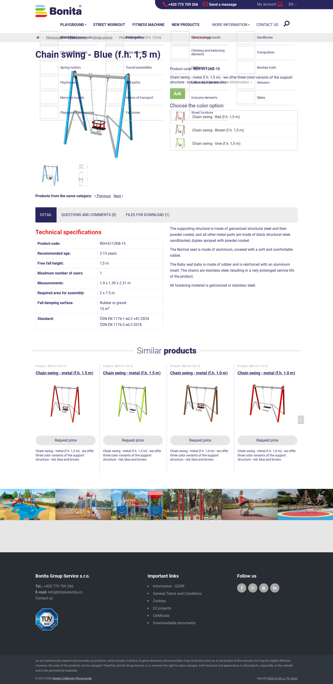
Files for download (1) (147, 215)
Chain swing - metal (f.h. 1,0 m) (199, 372)
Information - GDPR (168, 586)
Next (118, 196)
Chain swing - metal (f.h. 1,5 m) (64, 372)
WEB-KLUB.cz (276, 678)
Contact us (44, 598)
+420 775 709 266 (180, 4)
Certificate (161, 615)
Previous (103, 196)
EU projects (162, 608)
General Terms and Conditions (177, 593)
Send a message (220, 4)
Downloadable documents (174, 623)
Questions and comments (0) (88, 215)
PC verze (292, 678)
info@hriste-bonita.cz (65, 592)
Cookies (159, 601)
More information (237, 82)
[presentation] (301, 420)
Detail (46, 215)
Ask (177, 93)
